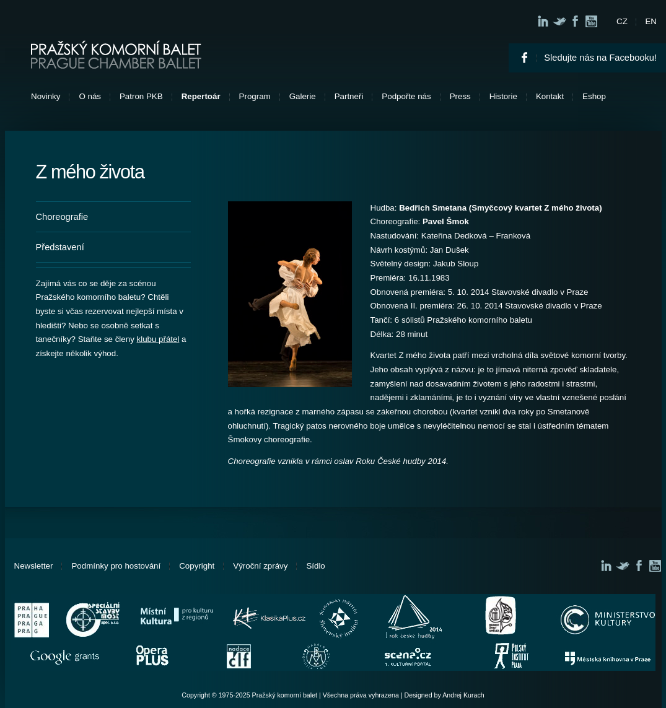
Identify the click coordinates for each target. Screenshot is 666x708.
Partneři (349, 96)
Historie (503, 96)
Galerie (302, 96)
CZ (622, 21)
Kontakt (550, 96)
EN (651, 21)
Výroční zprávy (260, 565)
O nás (90, 96)
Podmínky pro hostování (115, 565)
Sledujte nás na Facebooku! (600, 58)
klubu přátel (158, 339)
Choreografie (62, 217)
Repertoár (201, 96)
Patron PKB (141, 96)
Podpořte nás (406, 96)
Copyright (196, 565)
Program (255, 96)
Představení (60, 247)
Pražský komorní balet (116, 54)
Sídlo (315, 565)
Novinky (45, 96)
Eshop (594, 96)
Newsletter (33, 565)
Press (460, 96)
